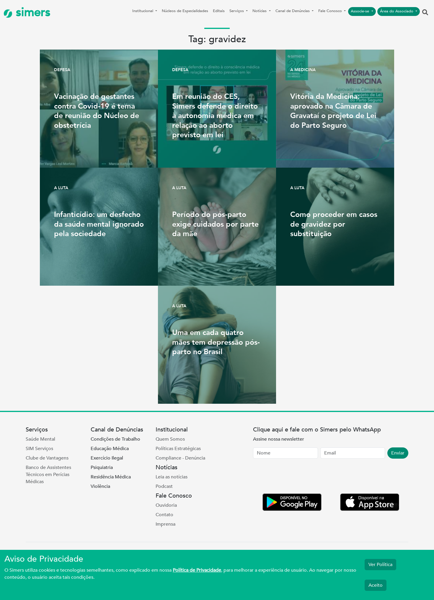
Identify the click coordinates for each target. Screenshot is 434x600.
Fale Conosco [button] (330, 11)
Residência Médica (111, 477)
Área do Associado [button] (397, 11)
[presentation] (298, 477)
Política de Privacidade (197, 570)
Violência (100, 486)
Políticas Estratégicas (178, 448)
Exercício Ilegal (107, 458)
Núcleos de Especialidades (185, 11)
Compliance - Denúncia (180, 458)
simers (27, 12)
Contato (164, 514)
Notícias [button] (260, 11)
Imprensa (165, 524)
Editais (219, 11)
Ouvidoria (166, 505)
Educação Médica (110, 448)
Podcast (164, 486)
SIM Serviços (39, 448)
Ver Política (380, 564)
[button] (425, 12)
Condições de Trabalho (115, 439)
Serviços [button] (237, 11)
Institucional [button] (143, 11)
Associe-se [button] (360, 11)
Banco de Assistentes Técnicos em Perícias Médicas (48, 474)
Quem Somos (170, 439)
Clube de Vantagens (47, 458)
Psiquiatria (102, 467)
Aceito (375, 585)
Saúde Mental (40, 439)
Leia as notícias (171, 477)
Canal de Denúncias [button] (293, 11)
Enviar (397, 453)
